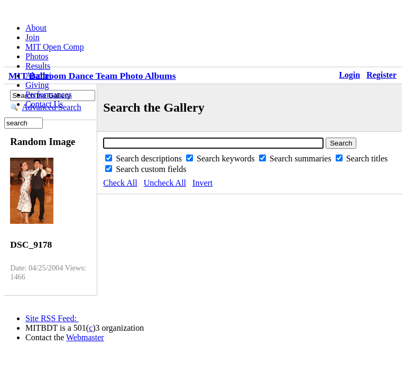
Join (32, 37)
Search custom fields (151, 169)
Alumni (38, 75)
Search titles (367, 158)
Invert (202, 182)
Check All (120, 182)
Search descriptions (150, 158)
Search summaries (302, 158)
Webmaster (85, 337)
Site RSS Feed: (52, 318)
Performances (48, 94)
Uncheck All (165, 182)
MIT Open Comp (54, 46)
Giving (37, 84)
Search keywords (227, 158)
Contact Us (44, 103)
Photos (37, 56)
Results (37, 65)
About (36, 27)
